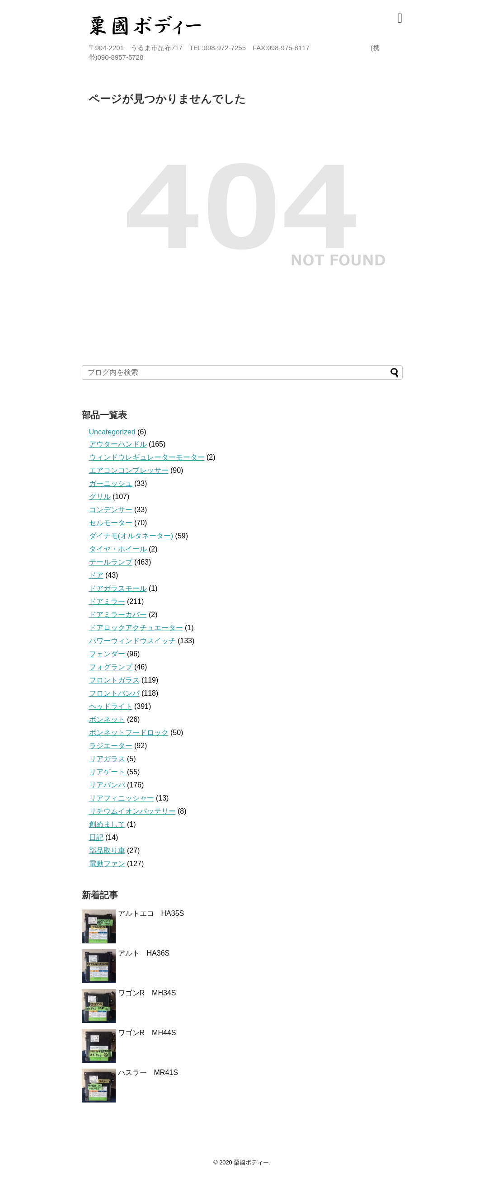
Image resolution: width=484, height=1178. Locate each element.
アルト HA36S (147, 953)
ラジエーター (110, 745)
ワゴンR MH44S (147, 1033)
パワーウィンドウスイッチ (132, 641)
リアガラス (107, 759)
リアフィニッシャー (121, 798)
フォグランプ (110, 667)
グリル (100, 496)
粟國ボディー (251, 1162)
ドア (96, 575)
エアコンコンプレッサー (129, 470)
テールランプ (110, 562)
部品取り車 (107, 850)
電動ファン (107, 863)
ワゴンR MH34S (147, 993)
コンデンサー (110, 510)
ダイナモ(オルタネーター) (131, 536)
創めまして (107, 824)
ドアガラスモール (118, 588)
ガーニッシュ (110, 483)
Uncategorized (112, 432)
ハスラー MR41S (148, 1072)
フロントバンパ (114, 693)
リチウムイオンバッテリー (132, 811)
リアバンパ (107, 785)
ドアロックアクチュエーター (136, 627)
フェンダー (107, 654)
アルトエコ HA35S (151, 913)
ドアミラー (107, 601)
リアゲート (107, 772)
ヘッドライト (110, 706)
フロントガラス (114, 680)
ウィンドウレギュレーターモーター (147, 457)
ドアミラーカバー (118, 614)
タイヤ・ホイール (118, 549)
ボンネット (107, 719)
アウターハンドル (118, 444)
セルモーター (110, 523)
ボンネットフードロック (129, 732)
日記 (96, 837)
